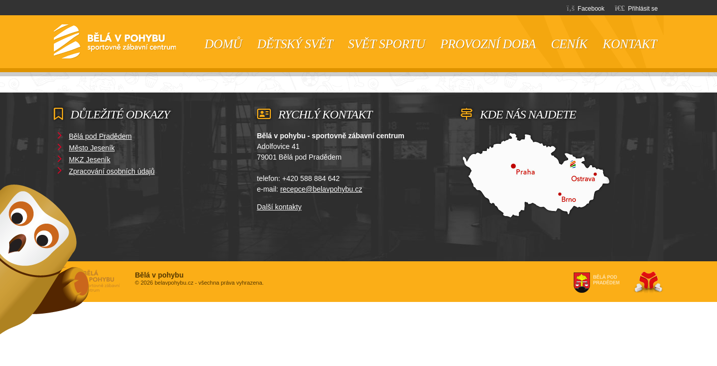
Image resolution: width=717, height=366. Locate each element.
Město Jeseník (92, 148)
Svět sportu (386, 44)
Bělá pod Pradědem (100, 136)
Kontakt (630, 44)
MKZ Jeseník (90, 160)
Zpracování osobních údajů (112, 171)
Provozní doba (488, 44)
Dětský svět (295, 44)
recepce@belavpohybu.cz (321, 189)
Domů (115, 41)
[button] (636, 8)
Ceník (569, 44)
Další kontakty (279, 207)
